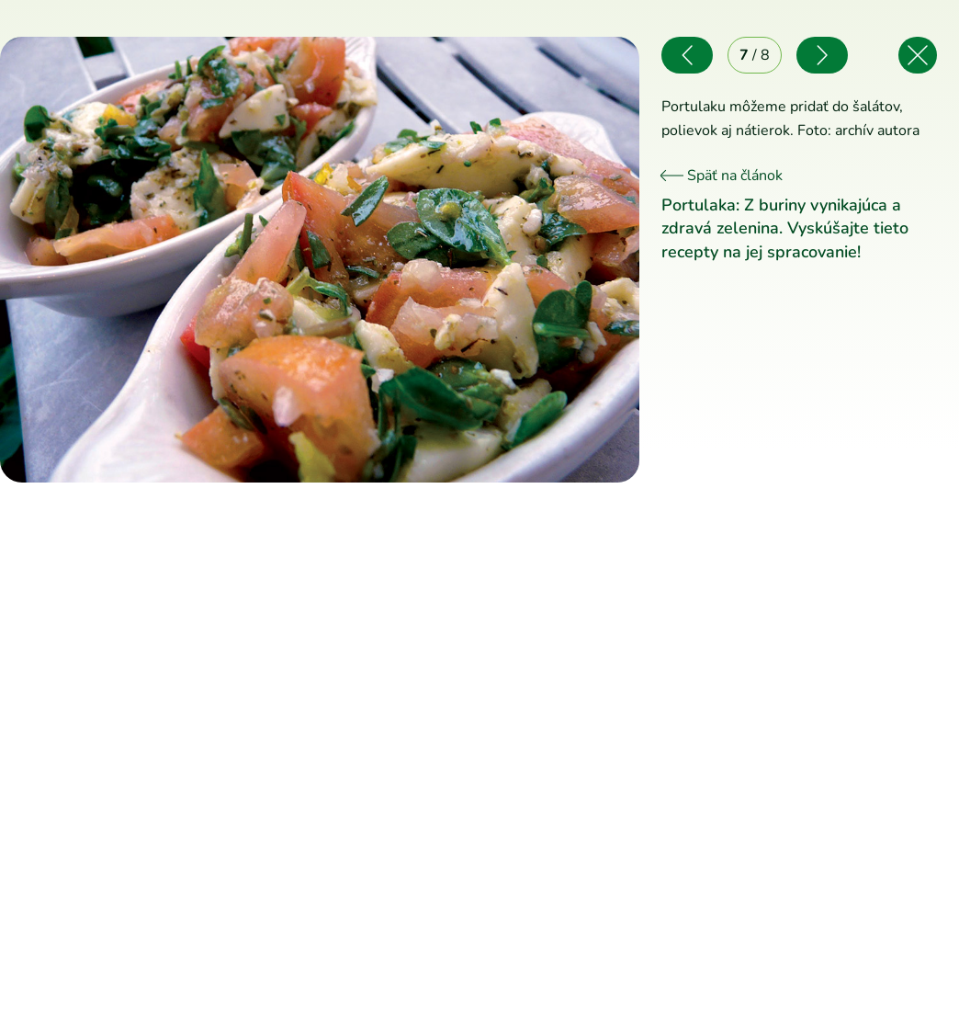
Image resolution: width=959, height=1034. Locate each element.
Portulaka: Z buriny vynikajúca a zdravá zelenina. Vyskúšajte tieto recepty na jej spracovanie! (784, 228)
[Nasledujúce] (479, 260)
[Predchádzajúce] (160, 260)
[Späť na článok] (917, 55)
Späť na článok (722, 175)
